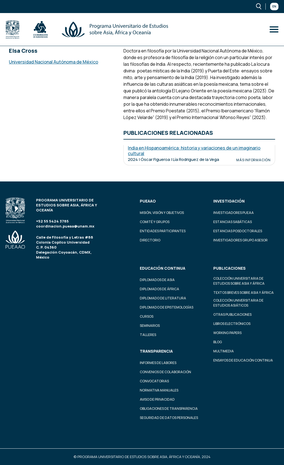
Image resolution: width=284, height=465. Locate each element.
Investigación (229, 201)
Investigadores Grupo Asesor (240, 240)
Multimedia (223, 351)
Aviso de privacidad (157, 399)
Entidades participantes (163, 231)
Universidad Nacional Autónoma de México (53, 62)
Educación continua (162, 268)
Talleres (148, 334)
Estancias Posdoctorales (237, 231)
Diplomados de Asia (157, 279)
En (274, 6)
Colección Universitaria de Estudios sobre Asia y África (239, 281)
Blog (217, 342)
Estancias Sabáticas (232, 221)
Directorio (150, 240)
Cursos (146, 316)
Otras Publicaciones (232, 314)
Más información (253, 160)
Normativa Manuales (159, 390)
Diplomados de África (159, 289)
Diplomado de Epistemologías (166, 307)
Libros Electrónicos (231, 323)
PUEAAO (148, 201)
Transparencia (156, 351)
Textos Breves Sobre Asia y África (243, 292)
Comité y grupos (154, 221)
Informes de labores (158, 362)
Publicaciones (229, 268)
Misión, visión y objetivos (162, 212)
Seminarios (150, 325)
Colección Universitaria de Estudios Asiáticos (238, 303)
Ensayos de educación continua (243, 360)
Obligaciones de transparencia (169, 408)
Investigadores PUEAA (233, 212)
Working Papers (227, 332)
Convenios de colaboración (165, 372)
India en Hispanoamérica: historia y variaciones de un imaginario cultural (194, 150)
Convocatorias (154, 381)
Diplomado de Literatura (163, 298)
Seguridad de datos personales (169, 417)
